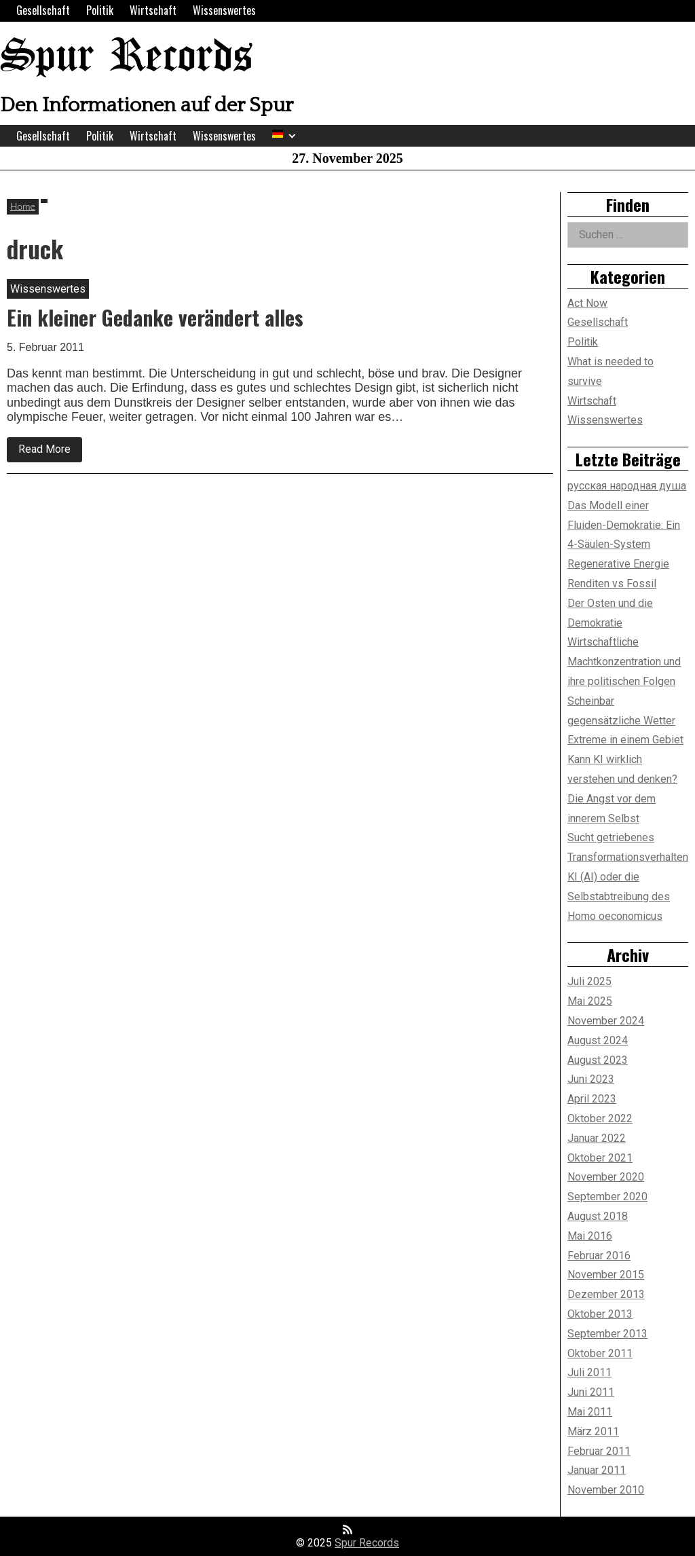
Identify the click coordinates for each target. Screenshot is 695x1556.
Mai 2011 (589, 1411)
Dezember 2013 (606, 1294)
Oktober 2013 (600, 1314)
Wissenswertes (224, 10)
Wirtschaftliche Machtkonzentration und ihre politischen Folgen (624, 661)
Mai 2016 (589, 1235)
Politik (99, 10)
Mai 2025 (589, 1001)
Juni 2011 (590, 1392)
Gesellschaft (43, 10)
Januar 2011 (596, 1470)
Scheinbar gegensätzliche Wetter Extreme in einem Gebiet (625, 720)
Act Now (587, 303)
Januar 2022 (596, 1138)
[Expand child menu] (292, 136)
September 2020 (607, 1196)
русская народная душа (626, 485)
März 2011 (593, 1431)
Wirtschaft (153, 10)
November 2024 (605, 1020)
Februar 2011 (599, 1451)
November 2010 (605, 1489)
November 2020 (605, 1176)
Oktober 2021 (600, 1157)
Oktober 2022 (600, 1118)
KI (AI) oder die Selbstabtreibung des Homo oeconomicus (618, 896)
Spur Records (126, 57)
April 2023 (591, 1098)
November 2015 (605, 1274)
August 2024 (597, 1040)
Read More (50, 452)
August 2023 (597, 1060)
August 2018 (597, 1216)
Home (22, 206)
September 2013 (607, 1333)
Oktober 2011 (600, 1353)
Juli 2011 (589, 1372)
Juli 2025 (589, 981)
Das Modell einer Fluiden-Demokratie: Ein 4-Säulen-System (623, 525)
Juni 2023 (590, 1079)
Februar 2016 (599, 1255)
